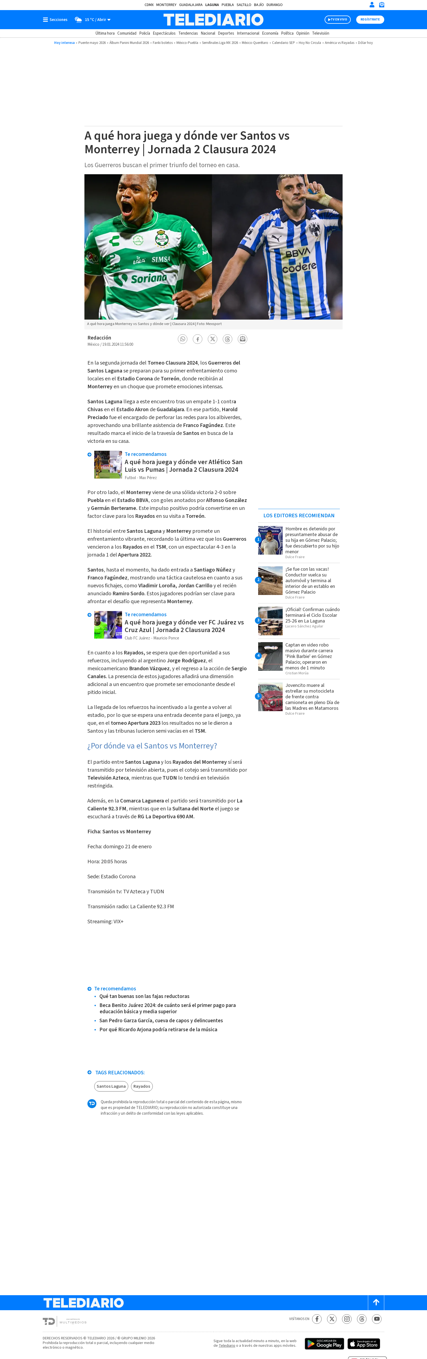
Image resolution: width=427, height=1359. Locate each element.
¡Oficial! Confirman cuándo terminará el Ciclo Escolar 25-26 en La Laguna (312, 615)
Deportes (226, 33)
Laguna (212, 5)
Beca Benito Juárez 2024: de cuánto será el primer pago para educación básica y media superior (167, 1008)
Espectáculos (164, 33)
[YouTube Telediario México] (377, 1319)
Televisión (320, 33)
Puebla (228, 5)
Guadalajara (191, 5)
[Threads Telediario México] (362, 1319)
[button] (182, 339)
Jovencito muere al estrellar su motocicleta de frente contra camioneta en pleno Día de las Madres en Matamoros (312, 697)
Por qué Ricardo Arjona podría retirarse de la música (158, 1029)
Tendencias (188, 33)
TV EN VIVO (339, 19)
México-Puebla (187, 42)
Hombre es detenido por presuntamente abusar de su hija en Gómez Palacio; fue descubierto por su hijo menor (312, 540)
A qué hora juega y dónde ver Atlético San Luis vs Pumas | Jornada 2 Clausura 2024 (184, 465)
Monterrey (166, 5)
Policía (144, 33)
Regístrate (370, 19)
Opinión (302, 33)
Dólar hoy (365, 42)
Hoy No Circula (310, 42)
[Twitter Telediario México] (332, 1319)
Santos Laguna (111, 1086)
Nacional (208, 33)
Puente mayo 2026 (92, 42)
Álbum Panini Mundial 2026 (129, 42)
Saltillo (244, 5)
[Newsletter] (381, 6)
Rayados (141, 1086)
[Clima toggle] (91, 20)
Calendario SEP (283, 42)
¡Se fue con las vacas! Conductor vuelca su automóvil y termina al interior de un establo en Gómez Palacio (310, 581)
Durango (275, 5)
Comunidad (126, 33)
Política (287, 33)
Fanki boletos (163, 42)
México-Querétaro (255, 42)
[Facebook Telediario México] (317, 1319)
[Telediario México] (213, 19)
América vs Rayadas (339, 42)
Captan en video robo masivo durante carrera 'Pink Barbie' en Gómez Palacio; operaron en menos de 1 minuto (309, 656)
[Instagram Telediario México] (347, 1319)
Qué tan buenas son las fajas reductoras (144, 996)
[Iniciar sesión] (372, 4)
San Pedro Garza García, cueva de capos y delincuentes (161, 1020)
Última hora (105, 33)
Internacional (248, 33)
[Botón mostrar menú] (56, 19)
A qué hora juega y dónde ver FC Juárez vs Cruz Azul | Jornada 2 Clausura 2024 (184, 626)
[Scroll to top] (376, 1302)
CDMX (149, 5)
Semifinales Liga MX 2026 (220, 42)
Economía (270, 33)
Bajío (259, 5)
